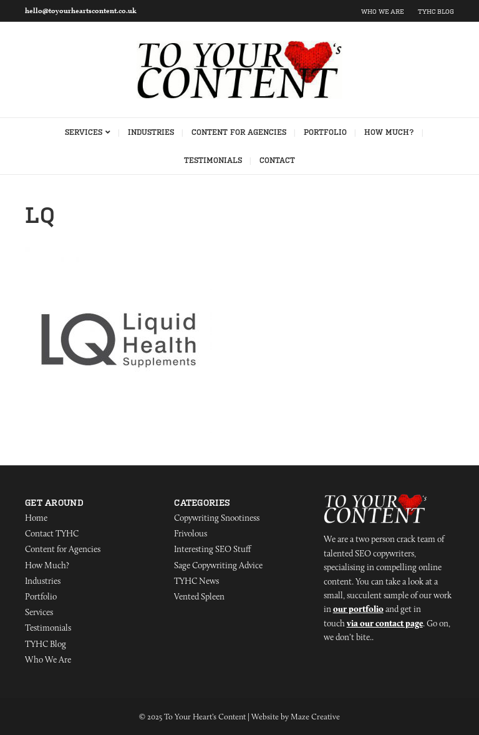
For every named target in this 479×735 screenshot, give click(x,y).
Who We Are (382, 12)
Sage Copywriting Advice (218, 565)
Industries (151, 132)
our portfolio (358, 608)
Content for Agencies (238, 132)
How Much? (389, 132)
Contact (277, 160)
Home (36, 517)
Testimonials (213, 160)
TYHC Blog (436, 12)
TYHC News (196, 580)
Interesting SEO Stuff (212, 549)
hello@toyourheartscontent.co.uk (81, 10)
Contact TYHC (52, 533)
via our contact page (385, 623)
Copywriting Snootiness (216, 517)
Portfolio (325, 132)
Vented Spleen (199, 596)
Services (83, 132)
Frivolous (190, 533)
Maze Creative (315, 716)
